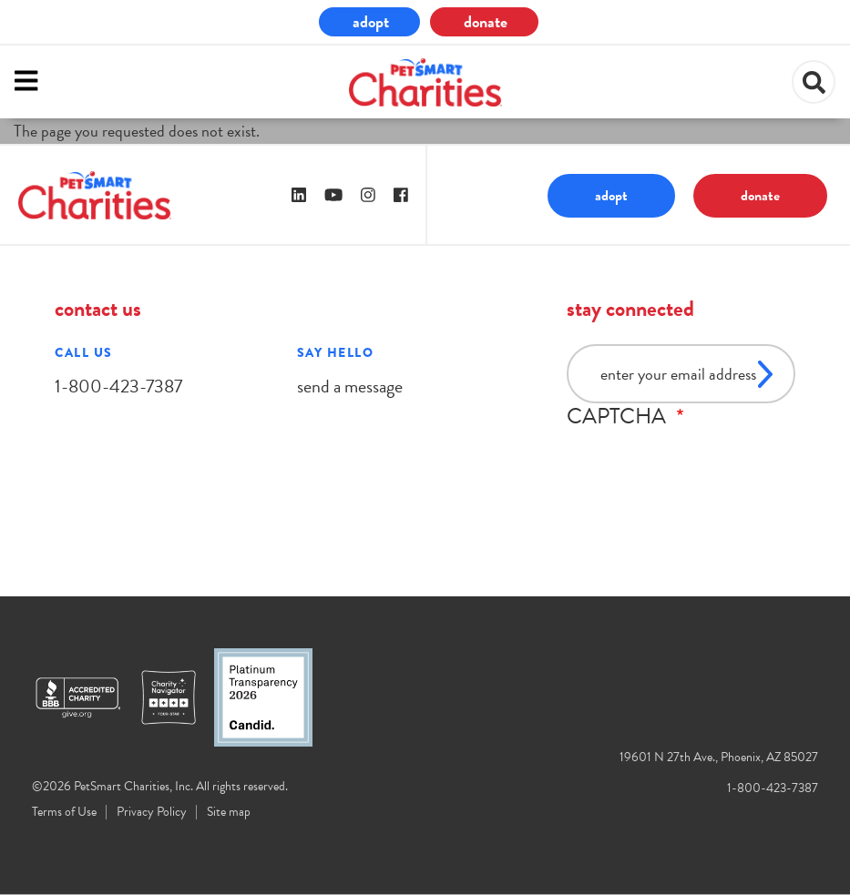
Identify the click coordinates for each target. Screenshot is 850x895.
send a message (350, 386)
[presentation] (705, 464)
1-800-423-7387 (118, 386)
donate (485, 21)
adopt (371, 21)
